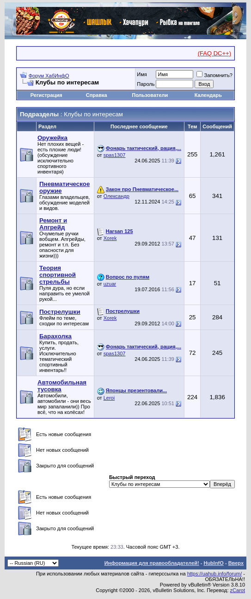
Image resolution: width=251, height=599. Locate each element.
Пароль (145, 84)
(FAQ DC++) (214, 53)
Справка (96, 95)
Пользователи (150, 95)
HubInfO (213, 563)
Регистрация (46, 95)
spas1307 (115, 155)
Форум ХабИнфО (49, 75)
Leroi (109, 398)
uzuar (110, 284)
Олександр (116, 196)
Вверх (236, 563)
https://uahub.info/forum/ (214, 573)
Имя (142, 74)
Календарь (208, 95)
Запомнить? (214, 75)
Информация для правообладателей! (151, 563)
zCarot (237, 590)
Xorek (110, 238)
